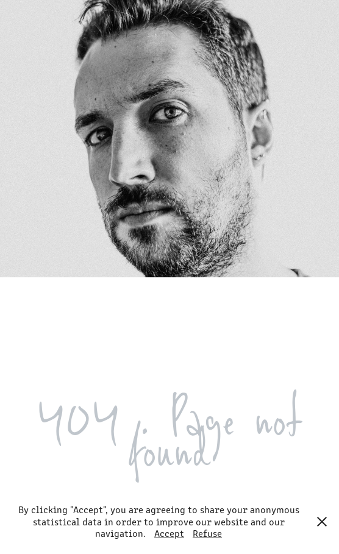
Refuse (207, 533)
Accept (169, 533)
